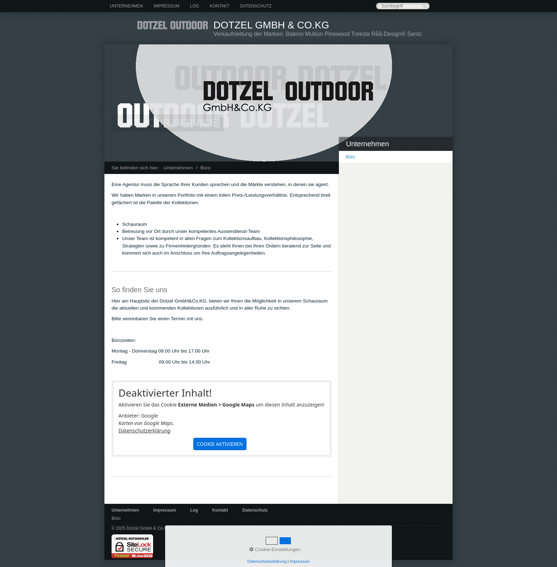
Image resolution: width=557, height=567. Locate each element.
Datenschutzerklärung (145, 430)
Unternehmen (126, 6)
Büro (350, 156)
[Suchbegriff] (402, 6)
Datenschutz (255, 6)
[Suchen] (424, 6)
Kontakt (219, 6)
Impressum (166, 6)
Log (194, 6)
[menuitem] (126, 6)
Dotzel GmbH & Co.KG (271, 25)
